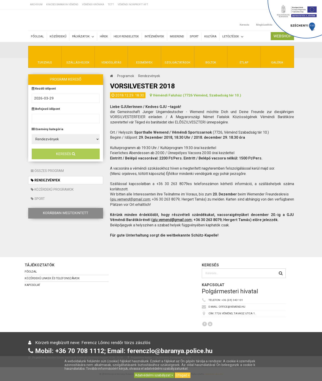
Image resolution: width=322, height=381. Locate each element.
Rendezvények (45, 180)
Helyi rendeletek (126, 36)
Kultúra (210, 36)
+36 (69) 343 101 (232, 300)
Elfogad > (183, 375)
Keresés (65, 154)
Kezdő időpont (44, 88)
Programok (125, 76)
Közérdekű (58, 36)
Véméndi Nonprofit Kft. (133, 4)
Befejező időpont (46, 109)
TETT (111, 4)
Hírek (104, 36)
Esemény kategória (47, 129)
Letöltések (232, 37)
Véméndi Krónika (93, 4)
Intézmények (154, 36)
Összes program (47, 171)
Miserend (177, 36)
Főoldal (37, 36)
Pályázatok (83, 37)
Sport (194, 36)
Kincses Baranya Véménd (62, 4)
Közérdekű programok (52, 189)
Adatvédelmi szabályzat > (154, 375)
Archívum (36, 4)
